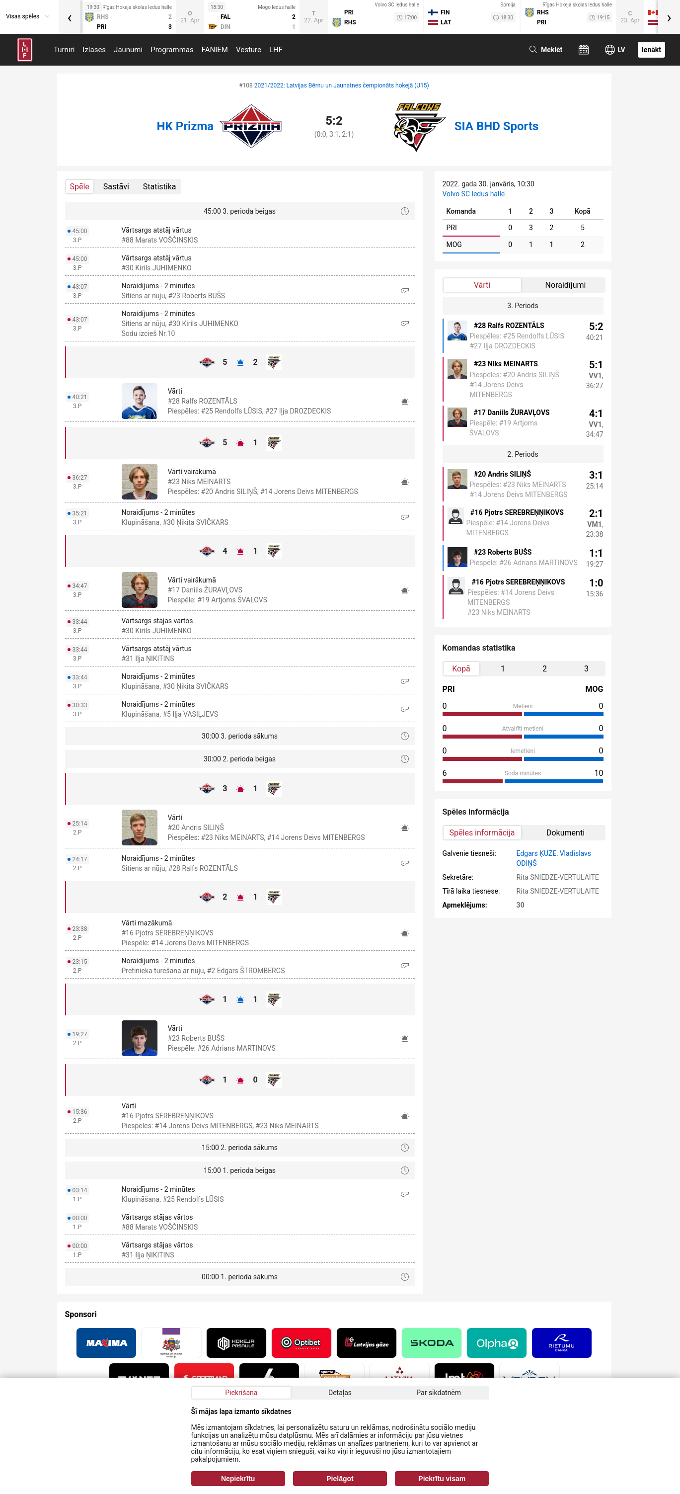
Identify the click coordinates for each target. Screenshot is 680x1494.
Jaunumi (128, 49)
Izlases (94, 49)
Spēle (79, 186)
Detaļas (340, 1393)
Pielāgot (339, 1479)
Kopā (461, 668)
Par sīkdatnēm (438, 1393)
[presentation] (69, 17)
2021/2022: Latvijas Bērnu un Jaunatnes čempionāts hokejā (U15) (341, 85)
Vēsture (248, 49)
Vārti (482, 285)
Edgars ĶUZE (537, 853)
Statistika (159, 186)
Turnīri (64, 49)
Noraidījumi (565, 285)
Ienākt (651, 50)
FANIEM (215, 49)
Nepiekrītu (238, 1479)
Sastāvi (116, 186)
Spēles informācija (482, 832)
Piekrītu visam (441, 1479)
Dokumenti (565, 832)
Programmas (172, 49)
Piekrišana (241, 1393)
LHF (276, 49)
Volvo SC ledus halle (474, 194)
